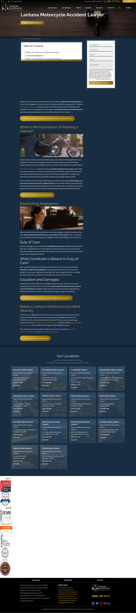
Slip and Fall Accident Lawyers (68, 598)
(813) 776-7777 (75, 384)
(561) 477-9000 (18, 382)
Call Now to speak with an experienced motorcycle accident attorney (47, 118)
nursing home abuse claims (50, 332)
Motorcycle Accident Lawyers (67, 592)
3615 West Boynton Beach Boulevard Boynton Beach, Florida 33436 (111, 379)
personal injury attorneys (28, 107)
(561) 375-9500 (104, 382)
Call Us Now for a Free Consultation (35, 338)
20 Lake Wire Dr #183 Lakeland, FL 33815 (19, 457)
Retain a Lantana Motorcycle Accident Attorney (43, 59)
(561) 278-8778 (18, 408)
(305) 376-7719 (75, 437)
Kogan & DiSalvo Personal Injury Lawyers (23, 374)
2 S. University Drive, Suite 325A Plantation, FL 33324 (51, 405)
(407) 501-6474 (47, 461)
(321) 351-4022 (75, 408)
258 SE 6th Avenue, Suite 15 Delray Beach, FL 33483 (21, 405)
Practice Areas (52, 7)
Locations (88, 7)
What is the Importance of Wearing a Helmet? (43, 52)
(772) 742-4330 (18, 434)
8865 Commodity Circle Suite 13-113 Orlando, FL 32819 (53, 457)
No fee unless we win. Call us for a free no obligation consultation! (46, 298)
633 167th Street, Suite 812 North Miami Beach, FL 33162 (80, 433)
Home (21, 38)
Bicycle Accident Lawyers (66, 596)
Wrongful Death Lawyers (66, 602)
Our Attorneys (66, 7)
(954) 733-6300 (47, 408)
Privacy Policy (92, 79)
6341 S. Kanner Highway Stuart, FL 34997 (107, 405)
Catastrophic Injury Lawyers (67, 600)
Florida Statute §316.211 (28, 169)
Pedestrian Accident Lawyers (67, 594)
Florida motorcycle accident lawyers (46, 322)
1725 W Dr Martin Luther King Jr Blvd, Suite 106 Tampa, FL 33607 (82, 380)
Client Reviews (68, 580)
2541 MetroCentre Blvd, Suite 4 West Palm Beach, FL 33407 (51, 433)
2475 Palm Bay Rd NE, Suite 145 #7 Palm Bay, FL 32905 (81, 405)
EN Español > (129, 1)
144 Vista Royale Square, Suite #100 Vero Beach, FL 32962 (24, 431)
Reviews (78, 7)
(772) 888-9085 (104, 408)
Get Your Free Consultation (32, 23)
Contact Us (111, 7)
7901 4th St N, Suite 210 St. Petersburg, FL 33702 (49, 379)
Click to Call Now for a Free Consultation (37, 195)
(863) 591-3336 (18, 461)
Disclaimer (90, 609)
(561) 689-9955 (47, 437)
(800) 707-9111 (112, 1)
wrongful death (32, 332)
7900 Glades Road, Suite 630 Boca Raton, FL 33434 (21, 379)
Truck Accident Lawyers (66, 590)
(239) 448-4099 (104, 434)
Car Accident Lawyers (65, 588)
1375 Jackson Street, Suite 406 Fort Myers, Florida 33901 (109, 431)
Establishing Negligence (35, 56)
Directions (16, 385)
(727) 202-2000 (47, 382)
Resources (99, 7)
